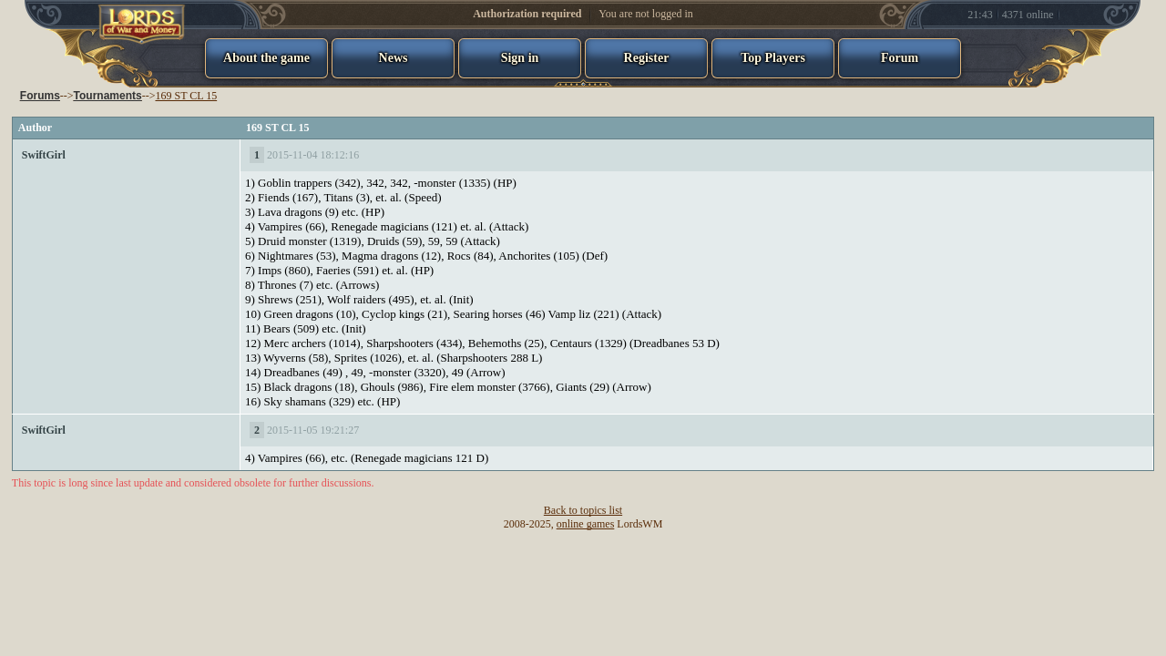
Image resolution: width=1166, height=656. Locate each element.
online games (586, 524)
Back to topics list (583, 510)
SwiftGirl (44, 155)
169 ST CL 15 (186, 95)
